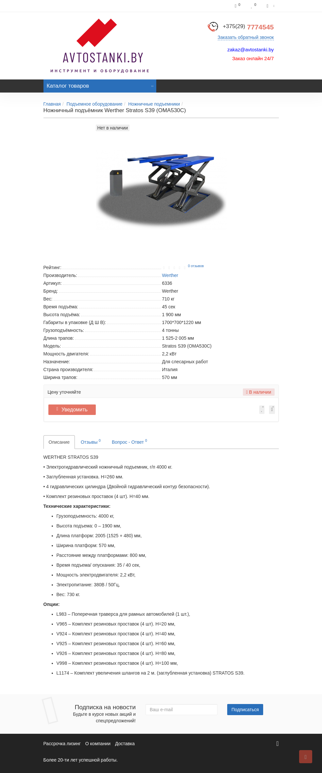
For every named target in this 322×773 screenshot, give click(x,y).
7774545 (248, 27)
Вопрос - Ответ (129, 441)
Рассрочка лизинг (62, 743)
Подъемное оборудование (95, 104)
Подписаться (245, 709)
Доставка (125, 743)
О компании (97, 743)
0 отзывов (196, 266)
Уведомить (74, 409)
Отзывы (91, 441)
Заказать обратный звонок (246, 37)
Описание (59, 442)
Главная (52, 104)
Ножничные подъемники (154, 104)
